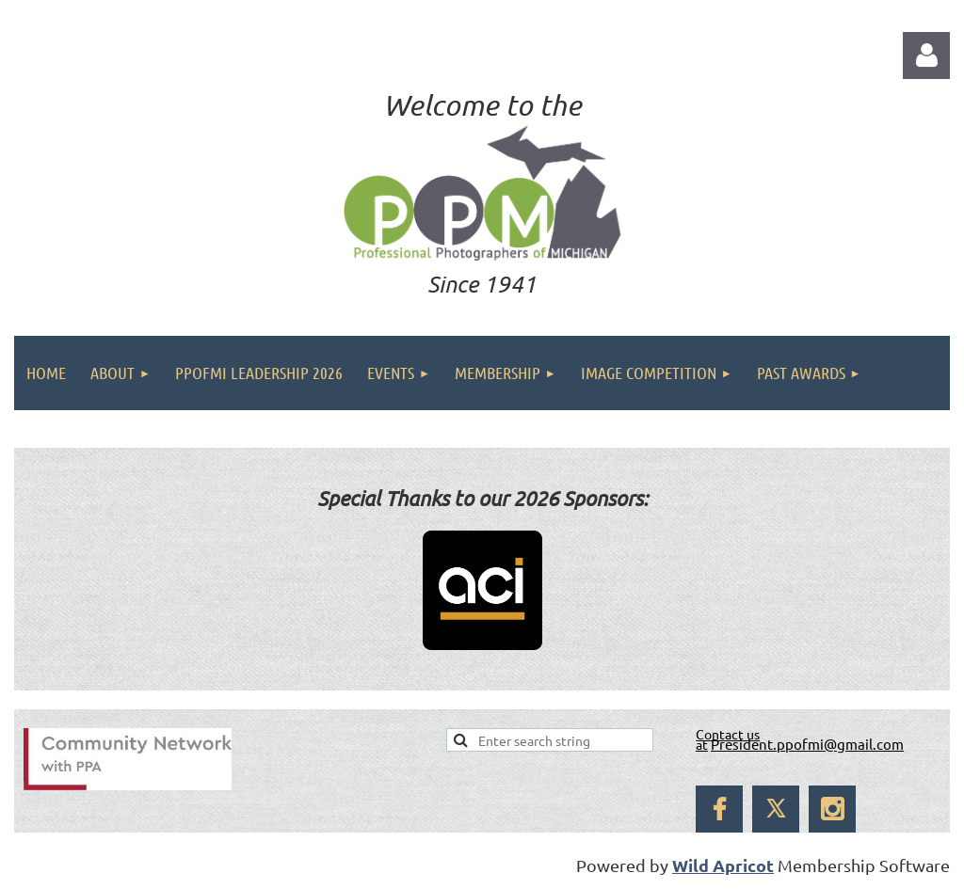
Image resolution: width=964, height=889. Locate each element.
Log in (926, 55)
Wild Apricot (723, 865)
